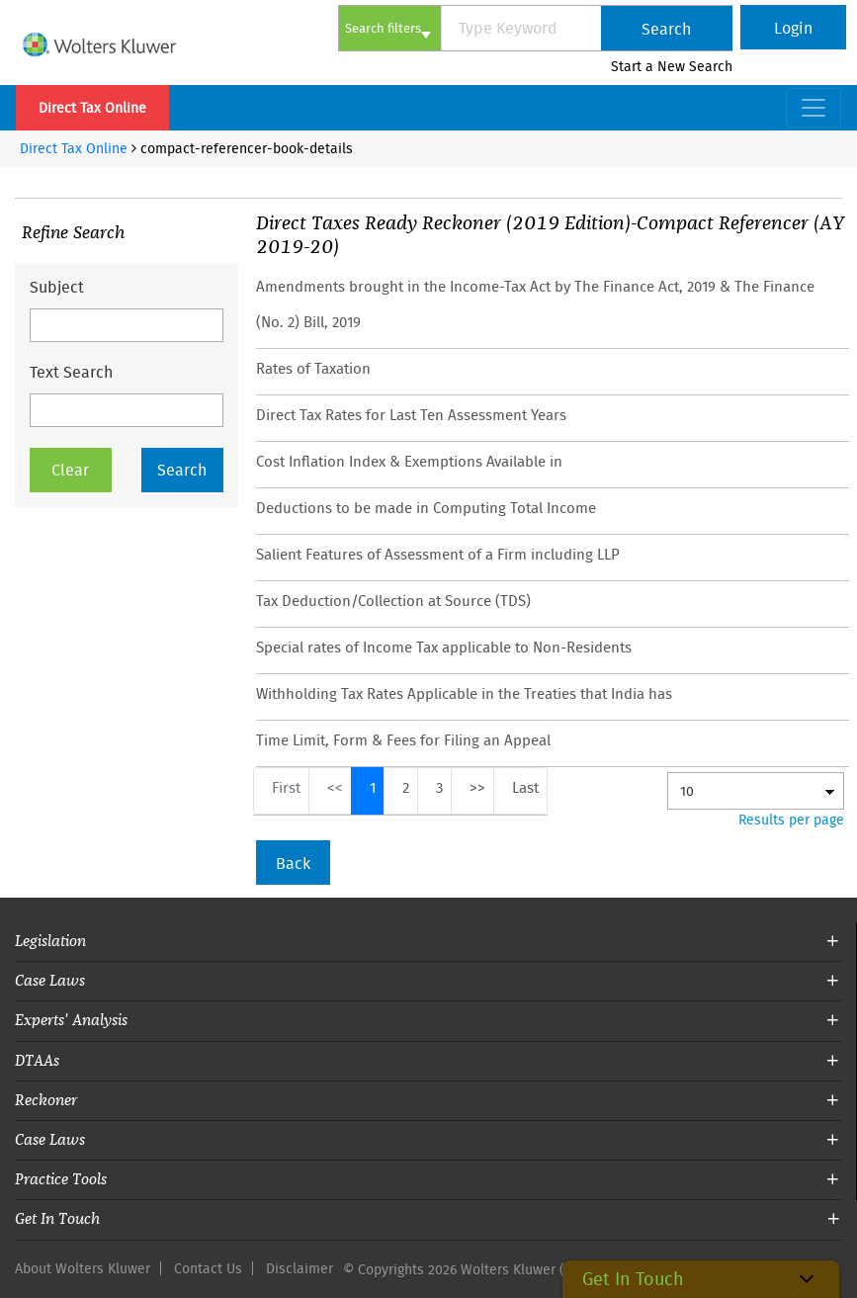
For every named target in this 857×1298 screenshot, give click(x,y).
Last (525, 787)
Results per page (791, 819)
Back (293, 863)
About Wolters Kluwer (82, 1268)
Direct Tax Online (92, 108)
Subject (57, 287)
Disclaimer (299, 1268)
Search (666, 29)
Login (793, 28)
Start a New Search (671, 66)
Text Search (71, 372)
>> (477, 787)
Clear (70, 469)
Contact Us (208, 1268)
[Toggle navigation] (813, 108)
